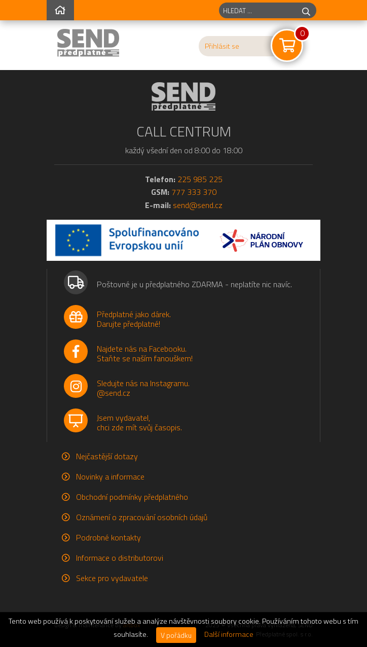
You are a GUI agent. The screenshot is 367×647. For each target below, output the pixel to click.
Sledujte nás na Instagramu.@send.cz (143, 388)
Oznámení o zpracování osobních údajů (141, 517)
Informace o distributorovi (119, 558)
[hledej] (306, 10)
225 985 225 (200, 179)
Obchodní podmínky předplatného (132, 497)
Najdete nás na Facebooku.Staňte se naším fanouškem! (145, 353)
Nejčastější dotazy (107, 456)
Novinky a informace (110, 476)
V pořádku (176, 635)
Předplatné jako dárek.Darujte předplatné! (134, 319)
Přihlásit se (222, 46)
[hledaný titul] (258, 10)
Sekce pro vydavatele (112, 578)
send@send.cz (198, 205)
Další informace (228, 634)
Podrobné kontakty (108, 537)
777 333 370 (193, 192)
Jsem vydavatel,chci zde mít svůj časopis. (139, 422)
